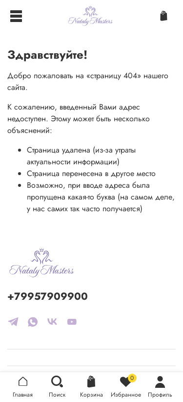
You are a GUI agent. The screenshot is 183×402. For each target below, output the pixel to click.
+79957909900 (47, 296)
